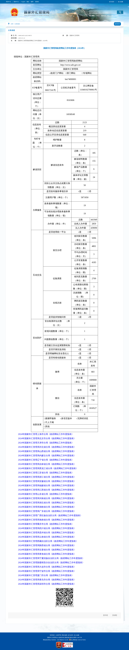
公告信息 (17, 24)
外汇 (108, 15)
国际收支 (103, 15)
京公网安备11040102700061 (78, 640)
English (23, 1)
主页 (12, 24)
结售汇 (98, 15)
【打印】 (105, 615)
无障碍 (37, 1)
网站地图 (64, 635)
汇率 (112, 15)
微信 (28, 1)
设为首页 (111, 1)
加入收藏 (120, 1)
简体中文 (8, 1)
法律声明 (58, 635)
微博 (32, 1)
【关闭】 (115, 615)
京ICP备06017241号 (62, 640)
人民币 (116, 15)
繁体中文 (16, 1)
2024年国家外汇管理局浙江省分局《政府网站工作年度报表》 (47, 477)
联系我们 (52, 635)
